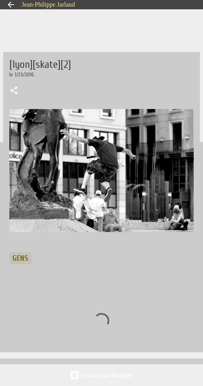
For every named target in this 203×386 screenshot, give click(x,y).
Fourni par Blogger (101, 375)
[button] (14, 91)
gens (20, 258)
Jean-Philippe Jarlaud (48, 4)
